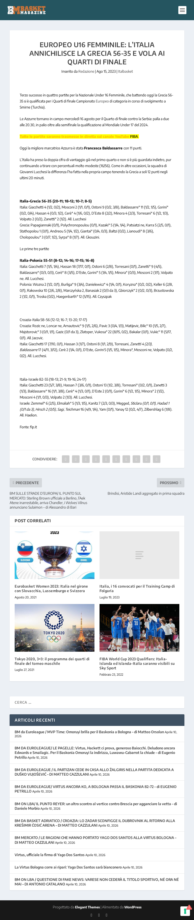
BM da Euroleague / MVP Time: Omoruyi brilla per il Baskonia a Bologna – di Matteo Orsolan (89, 732)
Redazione (86, 71)
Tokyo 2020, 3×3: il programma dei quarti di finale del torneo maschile (52, 661)
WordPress (132, 907)
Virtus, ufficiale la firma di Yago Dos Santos (50, 855)
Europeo (103, 101)
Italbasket (125, 71)
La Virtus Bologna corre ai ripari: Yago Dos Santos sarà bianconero (68, 867)
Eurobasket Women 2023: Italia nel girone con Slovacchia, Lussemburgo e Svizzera (51, 588)
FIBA (134, 136)
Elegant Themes (87, 907)
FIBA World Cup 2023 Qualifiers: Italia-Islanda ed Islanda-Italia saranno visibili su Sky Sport (137, 663)
